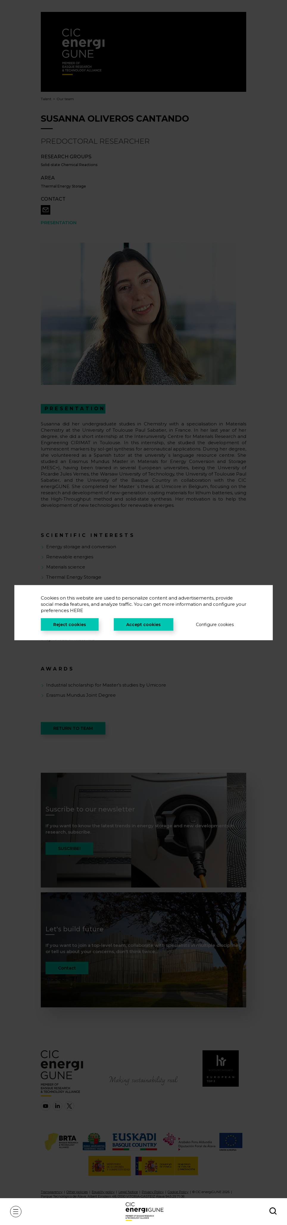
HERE (76, 610)
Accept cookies (143, 624)
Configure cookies (215, 624)
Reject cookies (69, 624)
